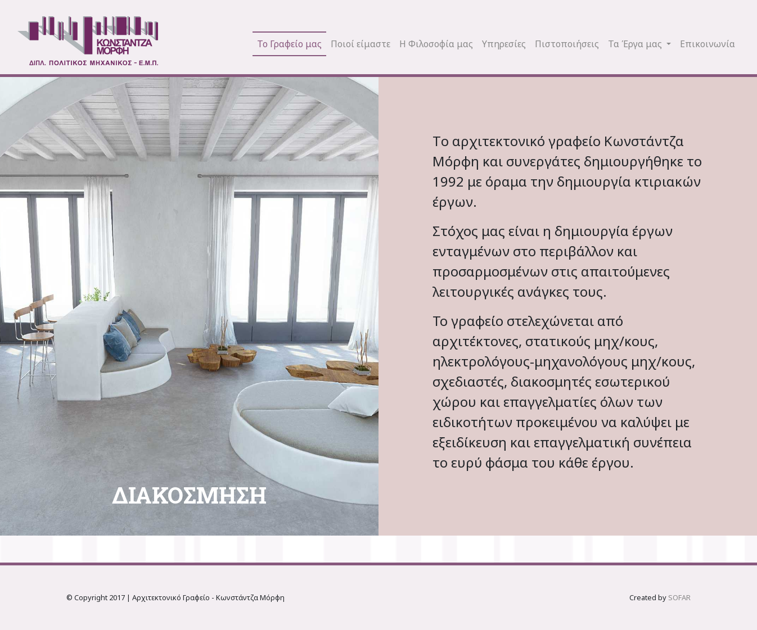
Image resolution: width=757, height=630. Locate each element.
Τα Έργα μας (636, 44)
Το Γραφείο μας (289, 44)
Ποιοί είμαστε (360, 44)
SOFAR (679, 597)
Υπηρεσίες (504, 44)
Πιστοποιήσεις (567, 44)
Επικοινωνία (707, 44)
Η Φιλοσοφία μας (436, 44)
